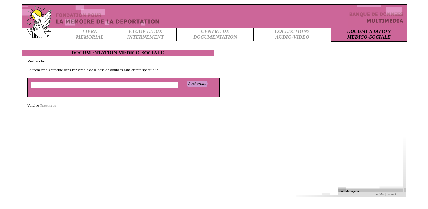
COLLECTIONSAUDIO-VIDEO (292, 34)
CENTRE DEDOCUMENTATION (215, 34)
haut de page (349, 191)
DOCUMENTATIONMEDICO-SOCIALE (369, 34)
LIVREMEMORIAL (89, 34)
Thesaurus (48, 105)
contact (391, 194)
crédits (380, 194)
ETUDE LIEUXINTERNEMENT (145, 34)
